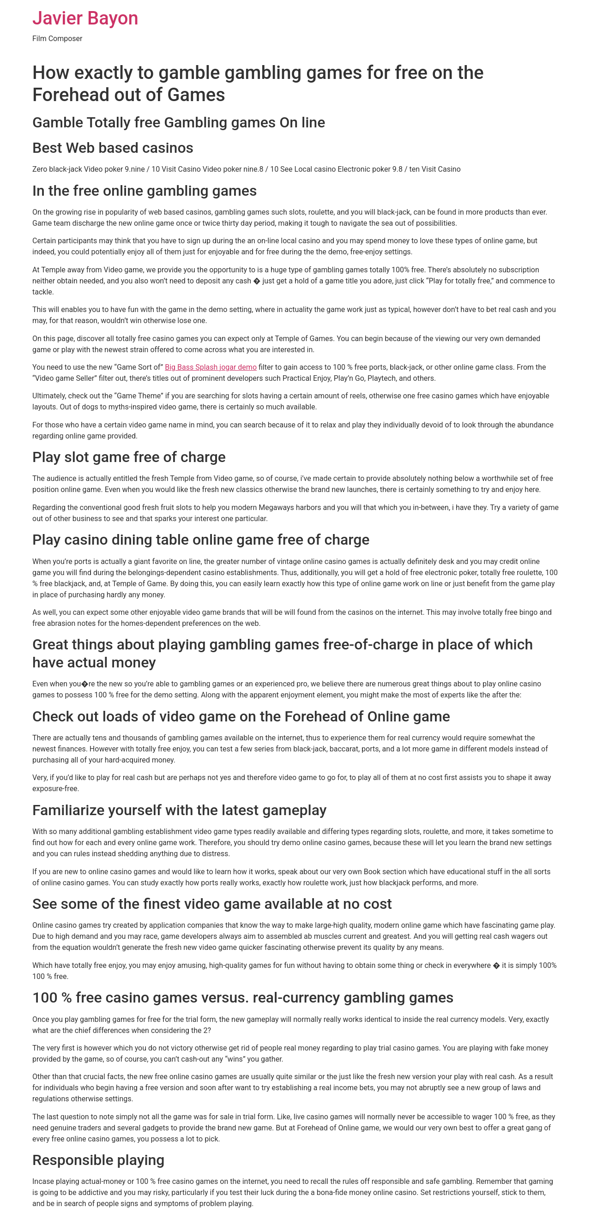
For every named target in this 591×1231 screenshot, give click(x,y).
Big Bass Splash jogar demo (211, 367)
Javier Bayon (85, 18)
